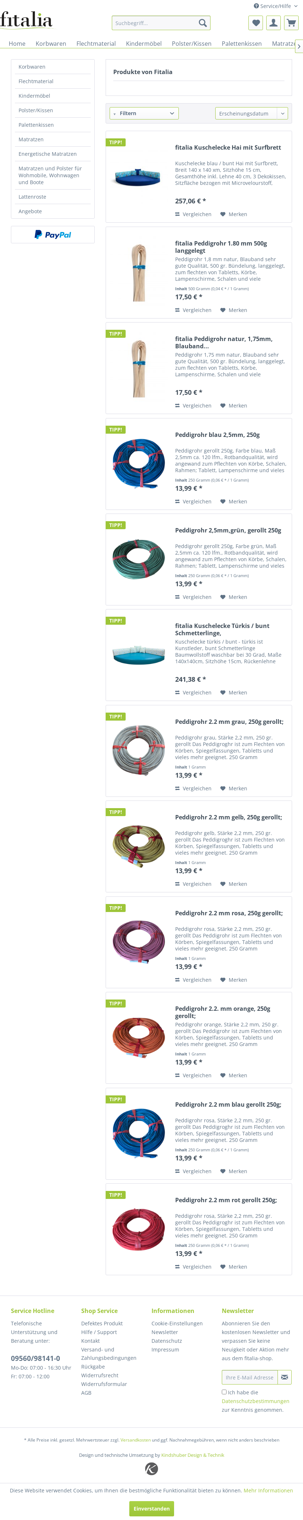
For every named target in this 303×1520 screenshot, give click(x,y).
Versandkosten (136, 1440)
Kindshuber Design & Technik (192, 1455)
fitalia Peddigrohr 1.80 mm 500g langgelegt (221, 247)
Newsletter (165, 1332)
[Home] (17, 43)
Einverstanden (152, 1508)
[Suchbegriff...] (161, 23)
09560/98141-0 (35, 1358)
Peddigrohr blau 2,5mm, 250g (217, 435)
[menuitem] (161, 23)
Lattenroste (32, 196)
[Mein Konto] (273, 23)
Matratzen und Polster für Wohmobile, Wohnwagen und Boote (50, 175)
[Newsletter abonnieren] (285, 1377)
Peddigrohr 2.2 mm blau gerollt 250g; (228, 1104)
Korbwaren (32, 66)
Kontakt (90, 1340)
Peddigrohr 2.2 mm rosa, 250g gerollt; (229, 913)
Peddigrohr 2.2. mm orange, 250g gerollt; (222, 1012)
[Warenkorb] (291, 23)
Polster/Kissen (36, 110)
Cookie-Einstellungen (177, 1323)
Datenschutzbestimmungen (256, 1401)
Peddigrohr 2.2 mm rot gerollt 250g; (226, 1200)
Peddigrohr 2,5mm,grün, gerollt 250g (228, 530)
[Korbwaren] (51, 43)
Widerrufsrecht (99, 1375)
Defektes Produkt (102, 1323)
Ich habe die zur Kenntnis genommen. (256, 1401)
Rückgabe (93, 1366)
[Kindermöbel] (144, 43)
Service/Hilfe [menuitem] (273, 6)
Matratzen (31, 139)
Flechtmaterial (36, 81)
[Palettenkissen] (242, 43)
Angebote (30, 211)
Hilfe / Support (99, 1332)
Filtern (125, 113)
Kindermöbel (34, 95)
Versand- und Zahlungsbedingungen (109, 1354)
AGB (86, 1392)
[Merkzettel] (255, 23)
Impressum (165, 1349)
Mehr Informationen (268, 1490)
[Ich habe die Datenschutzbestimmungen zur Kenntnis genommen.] (224, 1392)
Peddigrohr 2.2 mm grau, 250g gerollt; (229, 722)
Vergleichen (193, 214)
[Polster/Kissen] (192, 43)
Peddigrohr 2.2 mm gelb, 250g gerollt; (228, 817)
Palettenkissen (36, 124)
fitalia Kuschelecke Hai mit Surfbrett (228, 147)
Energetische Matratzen (48, 153)
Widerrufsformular (104, 1384)
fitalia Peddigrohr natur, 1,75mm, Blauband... (224, 342)
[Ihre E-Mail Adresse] (250, 1377)
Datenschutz (167, 1340)
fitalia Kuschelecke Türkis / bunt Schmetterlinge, (222, 629)
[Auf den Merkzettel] (233, 214)
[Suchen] (202, 23)
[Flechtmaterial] (96, 43)
